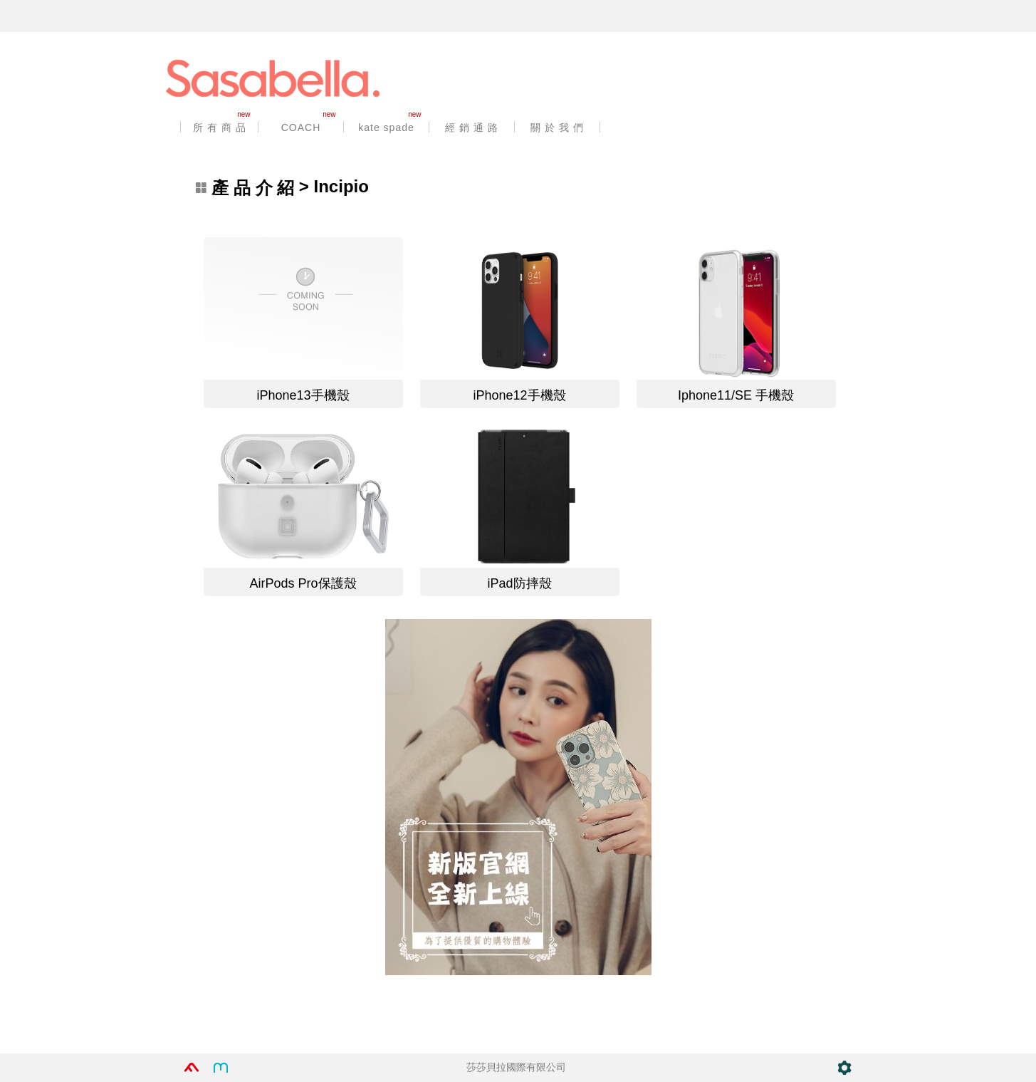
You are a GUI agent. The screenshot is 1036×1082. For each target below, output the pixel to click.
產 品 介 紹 (252, 187)
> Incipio (282, 188)
